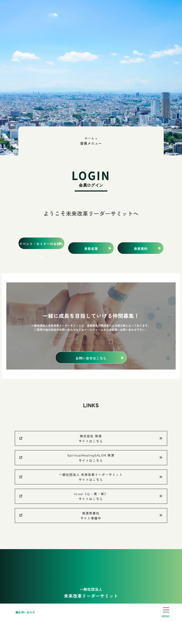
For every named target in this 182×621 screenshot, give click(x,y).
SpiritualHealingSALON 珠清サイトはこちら (91, 457)
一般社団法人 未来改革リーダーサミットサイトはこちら (91, 477)
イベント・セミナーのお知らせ (41, 245)
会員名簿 (91, 248)
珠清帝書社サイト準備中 (91, 515)
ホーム (89, 138)
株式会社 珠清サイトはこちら (91, 438)
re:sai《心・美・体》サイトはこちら (91, 496)
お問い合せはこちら (91, 358)
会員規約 (140, 248)
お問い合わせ (25, 612)
